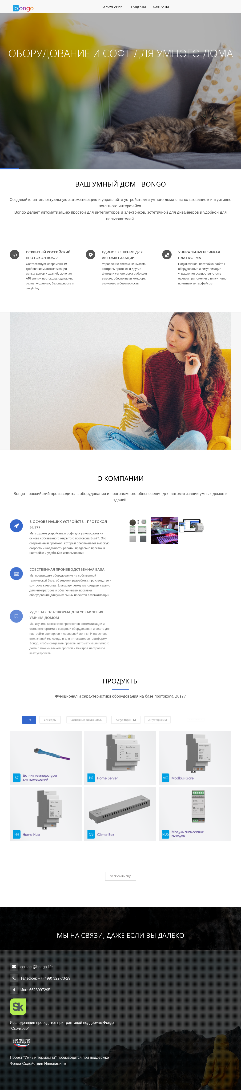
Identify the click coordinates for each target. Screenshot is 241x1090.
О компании (113, 9)
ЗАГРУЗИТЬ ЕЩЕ (120, 876)
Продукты (138, 9)
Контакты (161, 9)
